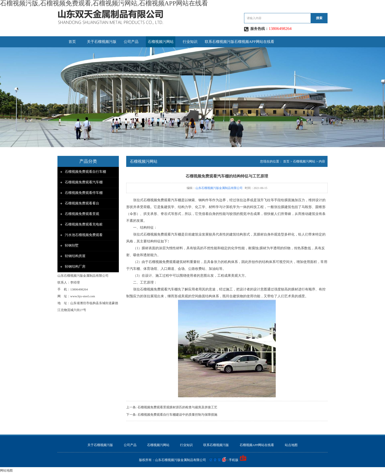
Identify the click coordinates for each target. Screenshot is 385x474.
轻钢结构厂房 (75, 266)
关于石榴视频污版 (101, 42)
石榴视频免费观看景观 (82, 214)
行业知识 (190, 42)
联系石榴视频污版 (219, 42)
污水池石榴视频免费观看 (84, 235)
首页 (72, 42)
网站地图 (6, 470)
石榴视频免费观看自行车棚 (85, 172)
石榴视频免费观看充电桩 (84, 224)
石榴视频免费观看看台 (82, 203)
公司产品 (131, 42)
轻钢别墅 (72, 245)
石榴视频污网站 (161, 42)
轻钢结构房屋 (75, 256)
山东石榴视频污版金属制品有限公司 (219, 188)
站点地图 (291, 445)
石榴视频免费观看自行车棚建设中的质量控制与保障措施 (177, 414)
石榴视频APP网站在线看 (254, 42)
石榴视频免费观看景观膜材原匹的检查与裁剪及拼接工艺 (177, 407)
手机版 (233, 460)
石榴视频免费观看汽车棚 (84, 182)
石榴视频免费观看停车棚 (84, 193)
